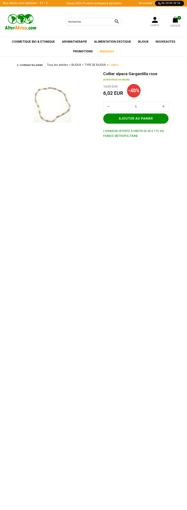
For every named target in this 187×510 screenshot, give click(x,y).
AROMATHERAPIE (74, 41)
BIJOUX (143, 41)
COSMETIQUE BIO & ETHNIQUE (33, 41)
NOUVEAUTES (165, 41)
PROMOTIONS (83, 51)
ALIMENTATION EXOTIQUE (112, 41)
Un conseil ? (161, 3)
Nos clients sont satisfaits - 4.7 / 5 (25, 3)
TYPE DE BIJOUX (95, 65)
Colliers (114, 65)
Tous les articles (57, 65)
